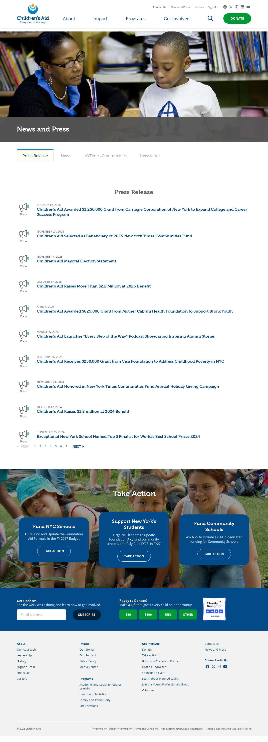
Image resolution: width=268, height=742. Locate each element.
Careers (199, 9)
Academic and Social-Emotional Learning (101, 692)
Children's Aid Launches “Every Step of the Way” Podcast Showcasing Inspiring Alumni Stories (126, 340)
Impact (100, 20)
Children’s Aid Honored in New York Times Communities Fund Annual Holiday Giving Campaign (128, 390)
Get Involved (176, 20)
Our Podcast (88, 661)
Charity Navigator (214, 614)
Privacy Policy (99, 734)
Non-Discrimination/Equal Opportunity (182, 734)
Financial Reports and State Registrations (228, 734)
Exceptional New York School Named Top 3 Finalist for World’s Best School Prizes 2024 (118, 440)
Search (210, 20)
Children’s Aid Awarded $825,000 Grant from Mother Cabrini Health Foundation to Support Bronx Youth (135, 315)
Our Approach (26, 655)
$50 (128, 620)
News (66, 159)
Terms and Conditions (146, 734)
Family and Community (95, 705)
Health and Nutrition (93, 700)
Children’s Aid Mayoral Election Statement (76, 265)
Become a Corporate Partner (161, 666)
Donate (237, 20)
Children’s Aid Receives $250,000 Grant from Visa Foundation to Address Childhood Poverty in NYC (130, 365)
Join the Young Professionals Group (165, 690)
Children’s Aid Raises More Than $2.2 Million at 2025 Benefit (94, 290)
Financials (23, 678)
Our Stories (87, 655)
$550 (168, 620)
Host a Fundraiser (154, 672)
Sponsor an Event (153, 678)
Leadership (24, 661)
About (69, 20)
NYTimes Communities (105, 159)
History (21, 666)
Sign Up (212, 9)
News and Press (180, 9)
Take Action (53, 556)
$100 (148, 620)
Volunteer (148, 695)
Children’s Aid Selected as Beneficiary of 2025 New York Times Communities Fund (114, 240)
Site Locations (89, 711)
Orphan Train (26, 672)
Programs (136, 20)
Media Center (89, 672)
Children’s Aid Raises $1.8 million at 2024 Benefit (83, 415)
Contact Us (159, 9)
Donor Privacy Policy (120, 734)
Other (187, 620)
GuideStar (239, 614)
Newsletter (150, 159)
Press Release (35, 159)
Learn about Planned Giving (160, 684)
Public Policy (88, 666)
